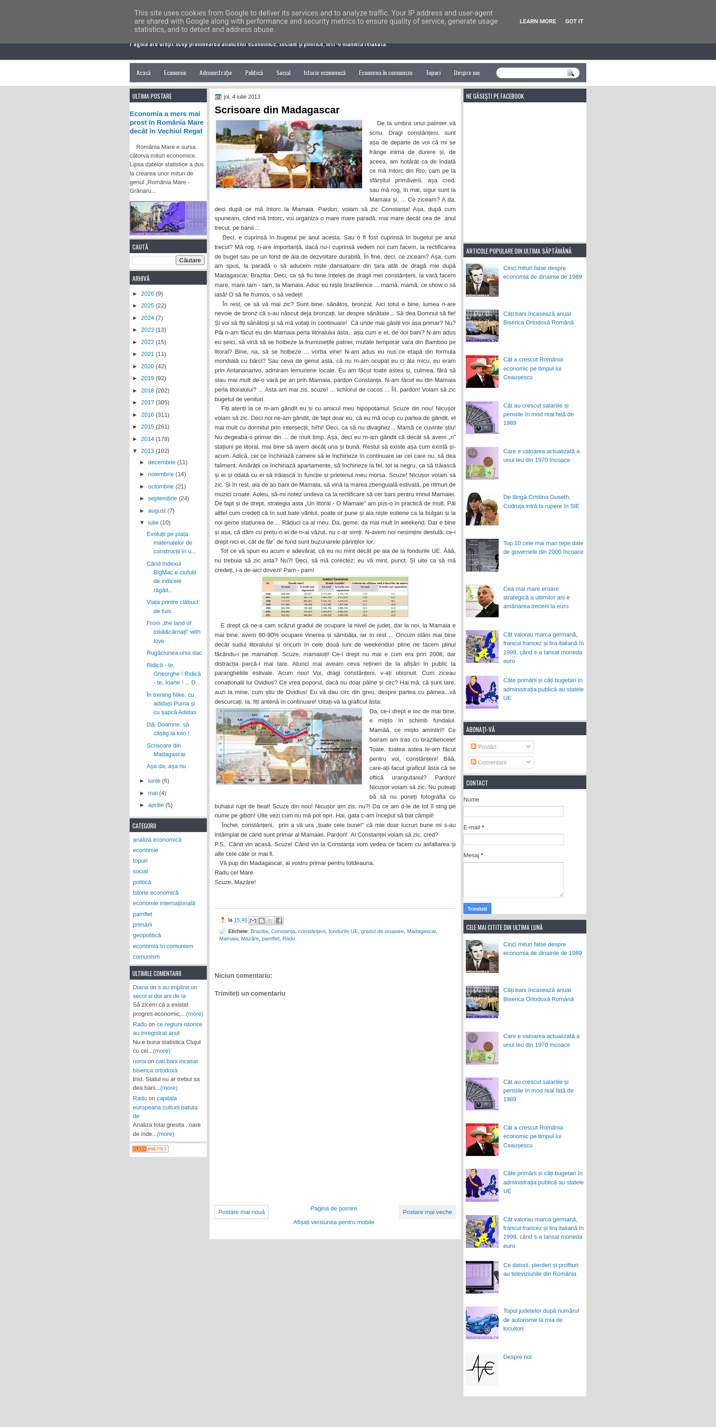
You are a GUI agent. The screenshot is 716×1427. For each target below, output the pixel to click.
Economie (175, 72)
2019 (148, 378)
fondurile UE (343, 931)
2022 (148, 342)
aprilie (156, 804)
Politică (254, 72)
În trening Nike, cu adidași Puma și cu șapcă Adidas (171, 703)
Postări (483, 746)
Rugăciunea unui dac (174, 652)
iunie (155, 780)
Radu (288, 938)
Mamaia (228, 938)
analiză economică (157, 839)
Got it (574, 21)
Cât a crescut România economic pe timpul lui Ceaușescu (533, 368)
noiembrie (161, 474)
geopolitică (147, 935)
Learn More (538, 21)
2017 (148, 402)
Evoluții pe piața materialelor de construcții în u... (171, 542)
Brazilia (259, 931)
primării (142, 924)
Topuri (433, 72)
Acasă (144, 72)
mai (153, 793)
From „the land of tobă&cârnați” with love (173, 632)
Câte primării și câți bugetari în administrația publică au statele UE (543, 689)
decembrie (162, 462)
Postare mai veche (427, 1212)
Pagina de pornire (334, 1208)
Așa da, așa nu (166, 766)
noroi (139, 1061)
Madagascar (421, 931)
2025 (148, 305)
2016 (148, 414)
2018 (148, 390)
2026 (148, 293)
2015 (148, 426)
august (157, 510)
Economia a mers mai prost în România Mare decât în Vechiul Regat (167, 122)
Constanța (283, 931)
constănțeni (312, 931)
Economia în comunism (385, 72)
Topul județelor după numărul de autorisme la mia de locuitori (541, 1319)
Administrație (216, 72)
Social (283, 72)
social (140, 871)
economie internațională (164, 903)
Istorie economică (325, 72)
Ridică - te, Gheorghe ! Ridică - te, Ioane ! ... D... (174, 674)
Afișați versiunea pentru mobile (333, 1222)
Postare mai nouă (241, 1212)
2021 (148, 353)
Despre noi (466, 72)
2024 (148, 317)
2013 (148, 450)
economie (145, 850)
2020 (148, 366)
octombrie (161, 486)
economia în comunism (163, 946)
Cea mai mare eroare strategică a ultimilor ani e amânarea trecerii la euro (536, 597)
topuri (140, 860)
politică (142, 882)
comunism (146, 956)
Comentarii (488, 762)
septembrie (163, 498)
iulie (154, 522)
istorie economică (156, 892)
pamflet (270, 938)
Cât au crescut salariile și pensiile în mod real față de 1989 (538, 414)
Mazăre (250, 938)
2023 (148, 329)
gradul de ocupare (382, 931)
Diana (140, 987)
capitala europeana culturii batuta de (165, 1107)
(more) (195, 1013)
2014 (148, 438)
